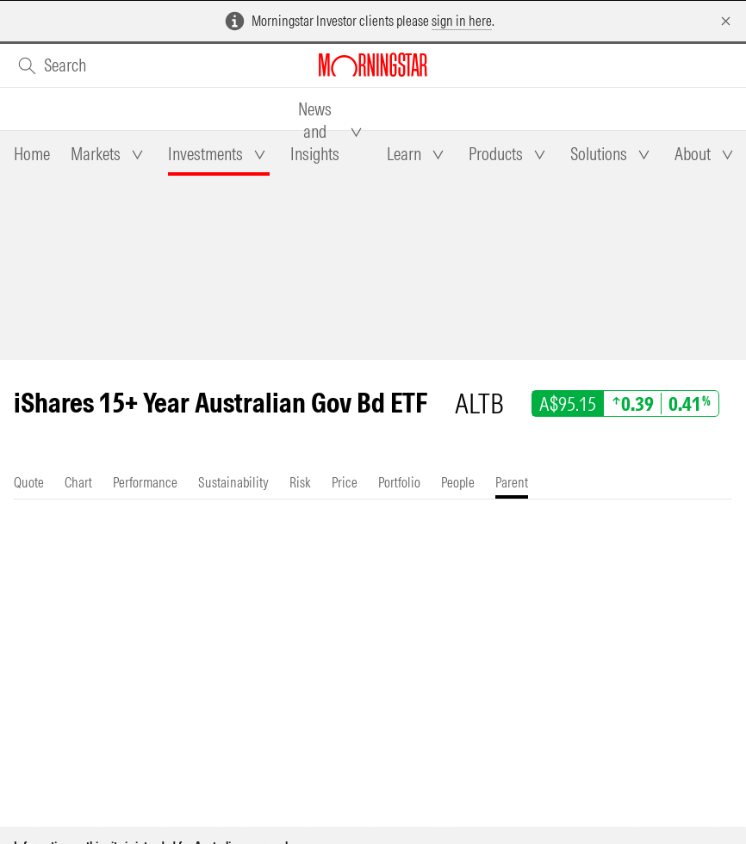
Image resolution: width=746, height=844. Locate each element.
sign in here (462, 20)
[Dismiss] (725, 21)
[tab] (32, 154)
